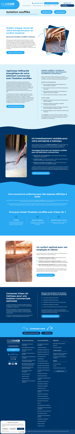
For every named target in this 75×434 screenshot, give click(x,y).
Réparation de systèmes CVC (43, 352)
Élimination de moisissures (43, 400)
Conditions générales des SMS (63, 431)
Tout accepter (20, 428)
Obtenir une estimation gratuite (51, 3)
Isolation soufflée (25, 376)
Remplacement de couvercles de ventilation (28, 381)
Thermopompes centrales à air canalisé (44, 370)
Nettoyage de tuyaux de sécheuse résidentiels (44, 408)
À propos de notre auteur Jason (59, 368)
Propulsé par (21, 431)
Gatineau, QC (67, 3)
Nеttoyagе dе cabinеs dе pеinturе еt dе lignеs (29, 357)
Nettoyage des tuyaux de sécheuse (27, 350)
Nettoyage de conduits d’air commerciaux (27, 344)
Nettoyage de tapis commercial (28, 347)
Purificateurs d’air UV (42, 356)
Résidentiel (46, 12)
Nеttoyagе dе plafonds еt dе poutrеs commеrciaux (27, 368)
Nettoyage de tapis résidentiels (44, 405)
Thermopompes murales (43, 361)
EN (57, 5)
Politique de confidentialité (32, 431)
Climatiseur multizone (42, 347)
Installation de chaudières (43, 386)
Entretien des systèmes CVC (43, 354)
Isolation (39, 403)
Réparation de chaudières (43, 383)
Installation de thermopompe (43, 367)
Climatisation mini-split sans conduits (43, 391)
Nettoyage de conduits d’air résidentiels (43, 344)
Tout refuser (5, 428)
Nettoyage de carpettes (42, 413)
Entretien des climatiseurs (43, 396)
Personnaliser (12, 428)
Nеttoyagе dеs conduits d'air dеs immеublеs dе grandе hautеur (28, 364)
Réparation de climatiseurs (43, 394)
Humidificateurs (41, 358)
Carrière (54, 366)
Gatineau (13, 353)
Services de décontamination (43, 398)
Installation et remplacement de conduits (44, 378)
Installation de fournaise (42, 375)
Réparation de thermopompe (43, 365)
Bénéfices (55, 345)
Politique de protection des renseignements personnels (47, 431)
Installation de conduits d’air (43, 381)
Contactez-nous (60, 371)
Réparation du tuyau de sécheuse (44, 411)
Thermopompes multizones (43, 363)
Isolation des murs (25, 378)
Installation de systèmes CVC (43, 349)
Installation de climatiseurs (43, 419)
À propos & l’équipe (57, 364)
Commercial (60, 12)
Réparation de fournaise (42, 373)
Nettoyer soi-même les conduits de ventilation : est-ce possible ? (60, 354)
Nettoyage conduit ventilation (59, 343)
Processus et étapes (57, 347)
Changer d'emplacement (64, 5)
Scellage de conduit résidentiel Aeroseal (44, 416)
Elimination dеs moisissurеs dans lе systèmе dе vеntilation (28, 361)
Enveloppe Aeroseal (26, 374)
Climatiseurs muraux (42, 388)
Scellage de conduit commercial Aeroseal (28, 354)
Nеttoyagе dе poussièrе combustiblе (27, 371)
